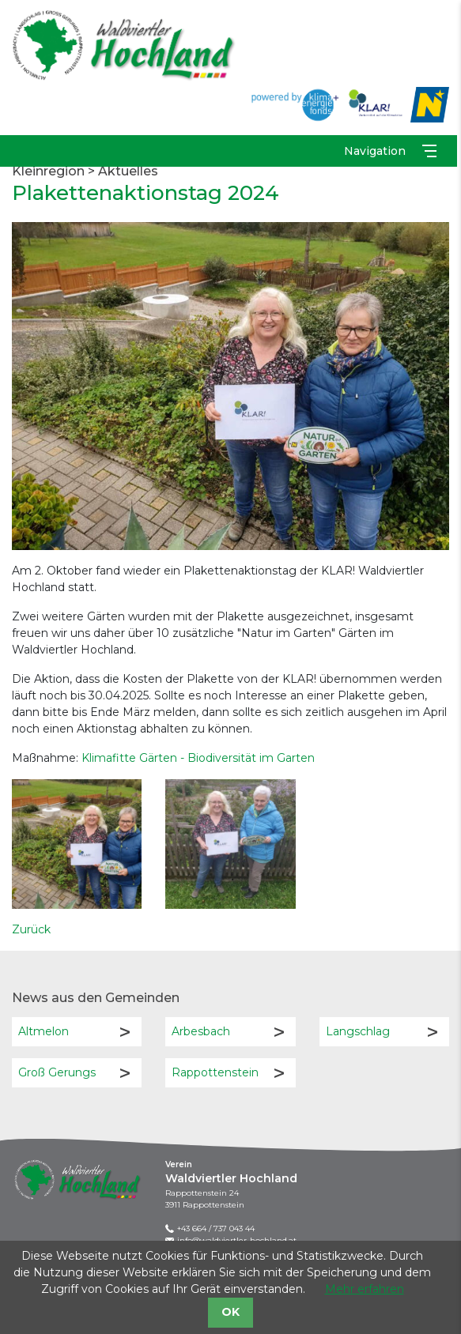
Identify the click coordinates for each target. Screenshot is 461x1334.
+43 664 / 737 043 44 (216, 1228)
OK (230, 1312)
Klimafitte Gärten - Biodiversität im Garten (198, 757)
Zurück (31, 929)
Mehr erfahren (364, 1289)
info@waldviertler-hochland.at (237, 1240)
